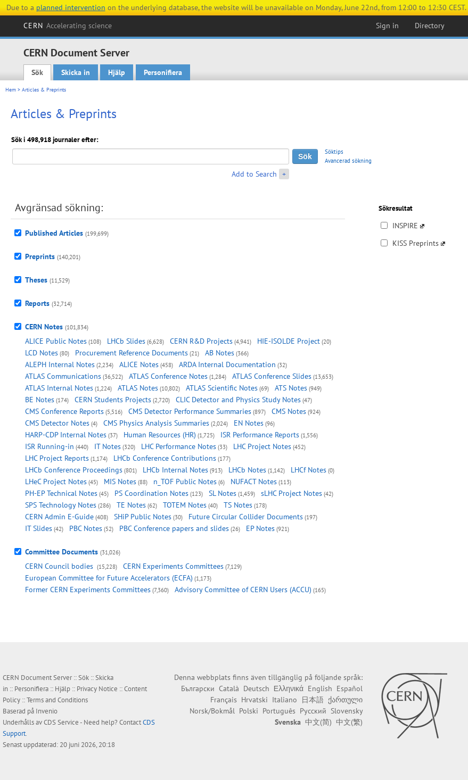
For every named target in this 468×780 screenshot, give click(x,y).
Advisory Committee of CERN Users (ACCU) (243, 589)
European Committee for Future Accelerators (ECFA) (109, 578)
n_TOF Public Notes (185, 481)
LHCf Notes (308, 470)
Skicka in (75, 72)
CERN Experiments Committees (173, 566)
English (320, 688)
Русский (313, 711)
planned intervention (70, 7)
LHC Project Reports (57, 458)
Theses (36, 280)
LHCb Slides (126, 341)
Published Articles (54, 233)
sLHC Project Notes (291, 493)
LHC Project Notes (262, 446)
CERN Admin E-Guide (59, 516)
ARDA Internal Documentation (227, 364)
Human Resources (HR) (160, 434)
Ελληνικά (288, 688)
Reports (37, 303)
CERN (67, 25)
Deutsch (256, 688)
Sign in (387, 25)
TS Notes (238, 505)
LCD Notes (41, 353)
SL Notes (222, 493)
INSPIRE (405, 225)
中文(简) (318, 722)
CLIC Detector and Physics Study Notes (238, 399)
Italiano (284, 699)
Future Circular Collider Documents (245, 516)
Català (229, 688)
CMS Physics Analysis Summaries (156, 423)
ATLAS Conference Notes (168, 376)
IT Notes (107, 446)
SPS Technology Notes (60, 505)
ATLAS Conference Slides (271, 376)
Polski (248, 711)
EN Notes (249, 423)
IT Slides (38, 528)
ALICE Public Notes (56, 341)
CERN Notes (44, 326)
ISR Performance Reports (259, 434)
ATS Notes (291, 388)
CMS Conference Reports (64, 411)
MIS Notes (120, 481)
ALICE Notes (139, 364)
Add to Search (254, 174)
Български (198, 688)
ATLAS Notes (138, 388)
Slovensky (347, 711)
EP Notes (260, 528)
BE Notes (39, 399)
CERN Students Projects (113, 399)
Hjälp (116, 72)
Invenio (47, 711)
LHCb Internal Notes (175, 470)
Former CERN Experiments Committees (88, 589)
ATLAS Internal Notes (59, 388)
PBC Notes (85, 528)
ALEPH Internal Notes (60, 364)
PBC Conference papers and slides (174, 528)
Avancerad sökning (348, 160)
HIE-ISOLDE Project (288, 341)
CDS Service (61, 722)
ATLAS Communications (63, 376)
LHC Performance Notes (178, 446)
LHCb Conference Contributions (164, 458)
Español (349, 688)
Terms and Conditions (57, 699)
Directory (430, 25)
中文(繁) (349, 722)
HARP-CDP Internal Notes (65, 434)
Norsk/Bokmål (212, 711)
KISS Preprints (415, 243)
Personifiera (163, 72)
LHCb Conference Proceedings (73, 470)
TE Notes (131, 505)
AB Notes (219, 353)
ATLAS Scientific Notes (222, 388)
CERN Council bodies (60, 566)
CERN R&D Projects (201, 341)
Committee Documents (61, 552)
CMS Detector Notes (57, 423)
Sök (37, 72)
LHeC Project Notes (56, 481)
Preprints (40, 256)
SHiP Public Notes (142, 516)
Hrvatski (254, 699)
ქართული (345, 699)
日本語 (312, 699)
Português (278, 711)
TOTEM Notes (185, 505)
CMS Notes (289, 411)
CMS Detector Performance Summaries (189, 411)
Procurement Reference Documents (131, 353)
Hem (10, 89)
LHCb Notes (247, 470)
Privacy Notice (97, 688)
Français (223, 699)
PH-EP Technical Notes (61, 493)
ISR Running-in (49, 446)
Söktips (334, 151)
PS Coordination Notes (151, 493)
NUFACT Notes (254, 481)
